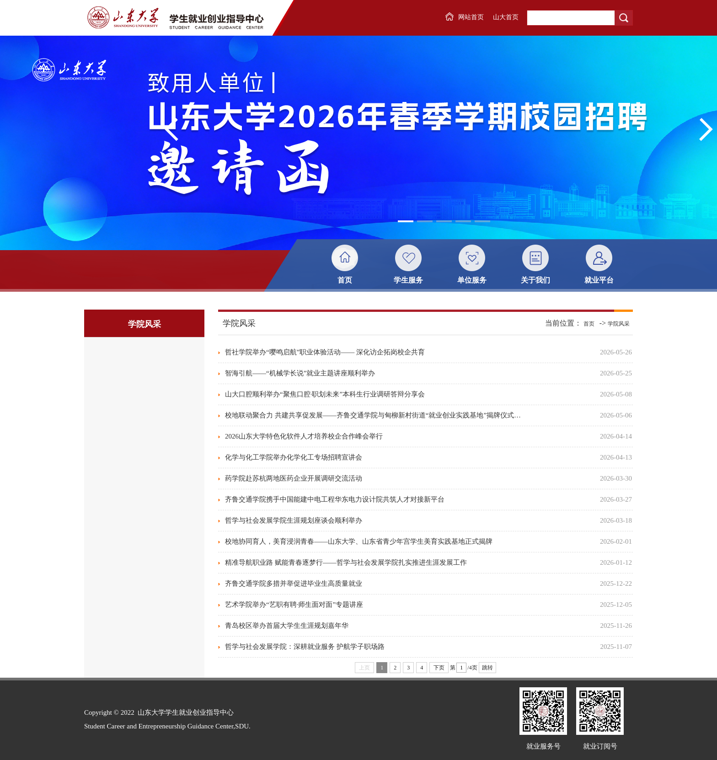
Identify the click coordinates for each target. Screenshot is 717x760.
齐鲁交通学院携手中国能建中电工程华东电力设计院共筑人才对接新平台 (334, 499)
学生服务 (408, 280)
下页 (438, 667)
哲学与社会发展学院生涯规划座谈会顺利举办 (293, 520)
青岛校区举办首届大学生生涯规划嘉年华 (286, 625)
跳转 (487, 667)
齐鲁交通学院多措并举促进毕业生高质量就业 (293, 583)
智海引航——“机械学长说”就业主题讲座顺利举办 (300, 373)
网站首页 (471, 17)
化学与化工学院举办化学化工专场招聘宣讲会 (293, 457)
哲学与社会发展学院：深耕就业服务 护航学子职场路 (305, 646)
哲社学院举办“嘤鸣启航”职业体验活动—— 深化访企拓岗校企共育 (325, 352)
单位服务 (472, 280)
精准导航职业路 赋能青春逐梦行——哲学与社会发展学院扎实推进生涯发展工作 (346, 562)
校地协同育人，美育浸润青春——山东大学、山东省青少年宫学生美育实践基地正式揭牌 (358, 541)
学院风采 (619, 324)
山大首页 (506, 17)
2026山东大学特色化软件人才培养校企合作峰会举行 (304, 436)
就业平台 (599, 280)
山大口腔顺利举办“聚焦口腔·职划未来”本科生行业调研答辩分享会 (325, 394)
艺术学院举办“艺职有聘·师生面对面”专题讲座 (294, 604)
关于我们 (535, 280)
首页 (344, 280)
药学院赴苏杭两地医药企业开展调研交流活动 (293, 478)
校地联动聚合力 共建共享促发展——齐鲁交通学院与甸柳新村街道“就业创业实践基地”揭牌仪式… (373, 415)
